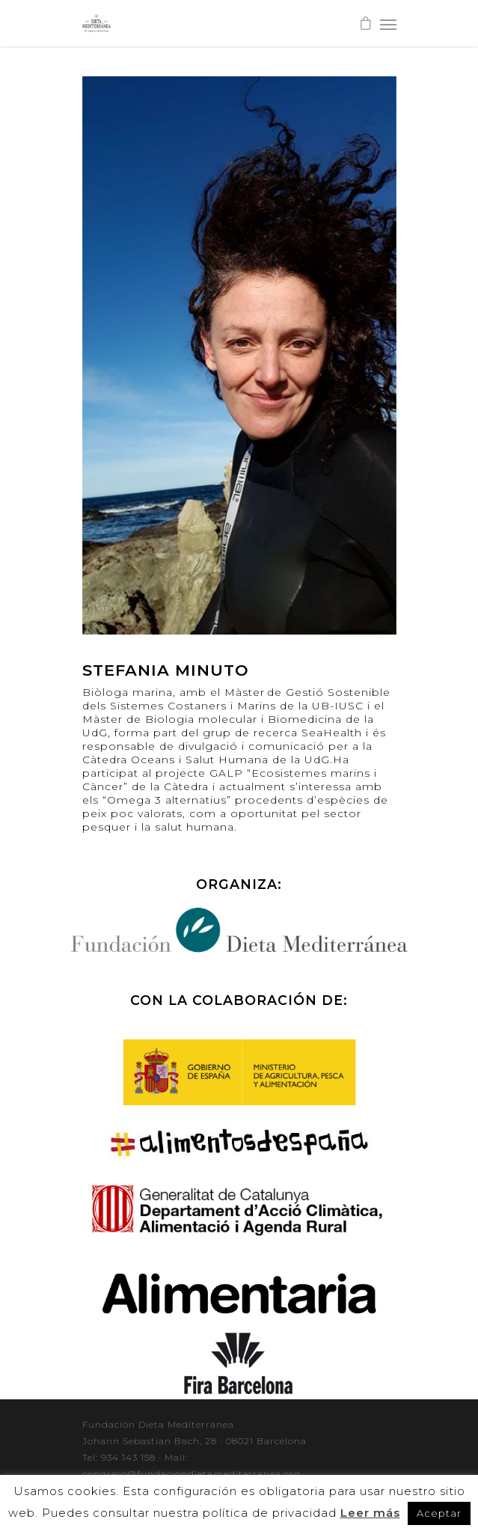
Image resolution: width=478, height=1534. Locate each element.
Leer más (370, 1513)
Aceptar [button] (439, 1513)
